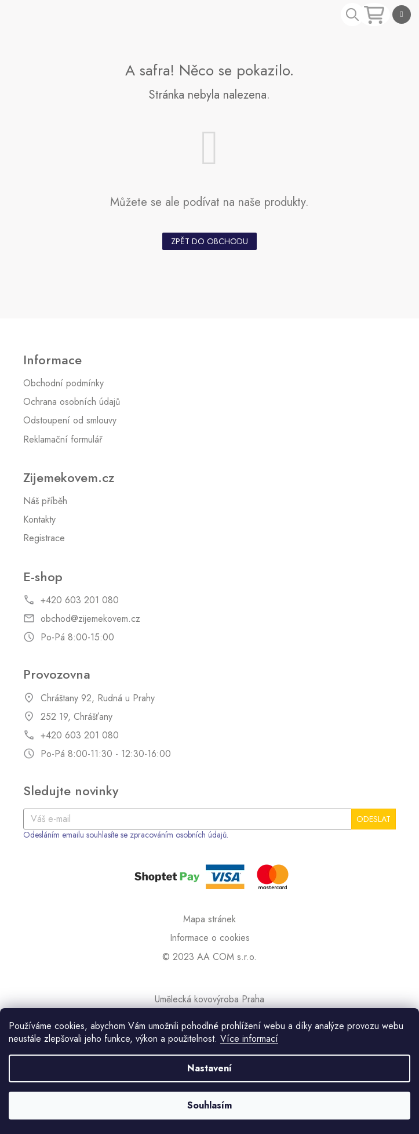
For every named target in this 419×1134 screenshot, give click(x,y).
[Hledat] (352, 14)
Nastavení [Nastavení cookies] (209, 1068)
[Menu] (401, 14)
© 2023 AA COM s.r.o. (209, 957)
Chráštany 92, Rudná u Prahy (98, 698)
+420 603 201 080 (80, 600)
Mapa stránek (209, 919)
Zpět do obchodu (209, 241)
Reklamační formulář (62, 439)
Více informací (249, 1038)
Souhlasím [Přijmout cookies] (209, 1105)
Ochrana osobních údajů (71, 402)
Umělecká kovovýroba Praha (209, 999)
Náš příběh (45, 501)
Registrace (44, 538)
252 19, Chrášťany (76, 717)
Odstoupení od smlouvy (69, 420)
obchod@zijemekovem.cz (90, 619)
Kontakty (39, 519)
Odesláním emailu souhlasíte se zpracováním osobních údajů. (125, 834)
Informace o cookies (210, 938)
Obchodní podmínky (63, 383)
